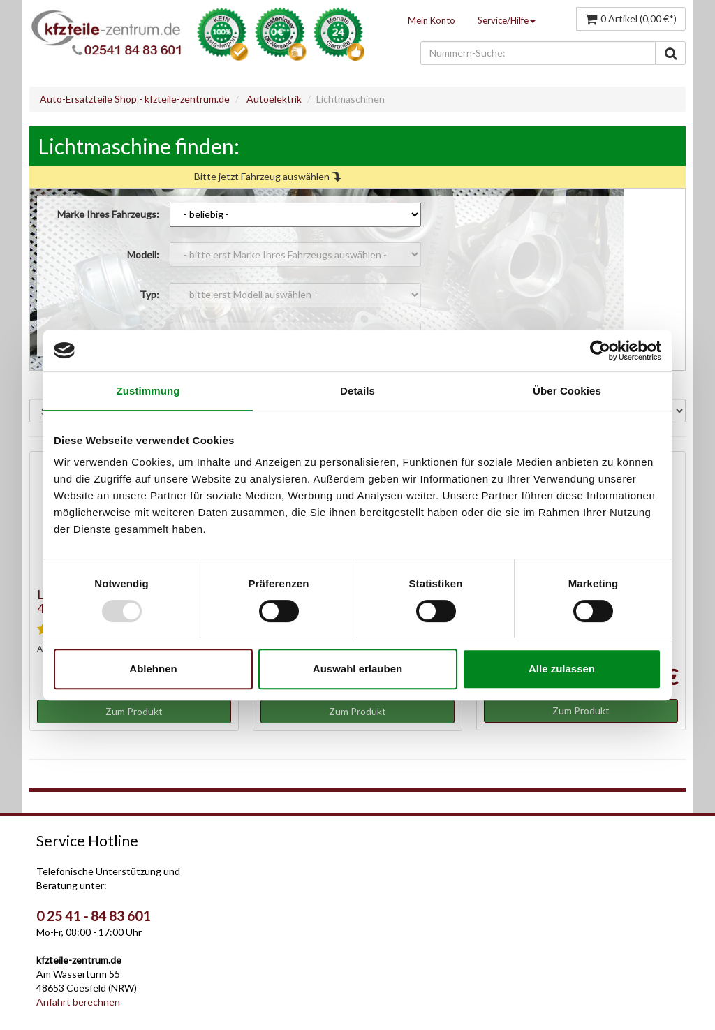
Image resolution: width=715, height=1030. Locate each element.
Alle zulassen (562, 669)
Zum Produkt (134, 711)
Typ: (149, 294)
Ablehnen (153, 669)
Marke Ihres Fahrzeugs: (108, 214)
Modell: (143, 254)
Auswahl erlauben (357, 669)
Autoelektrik (274, 99)
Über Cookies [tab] (567, 391)
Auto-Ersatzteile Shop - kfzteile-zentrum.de (135, 99)
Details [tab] (357, 391)
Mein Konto (431, 20)
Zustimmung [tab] (148, 391)
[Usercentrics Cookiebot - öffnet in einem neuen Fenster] (600, 350)
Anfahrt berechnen (78, 1002)
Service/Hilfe (507, 20)
